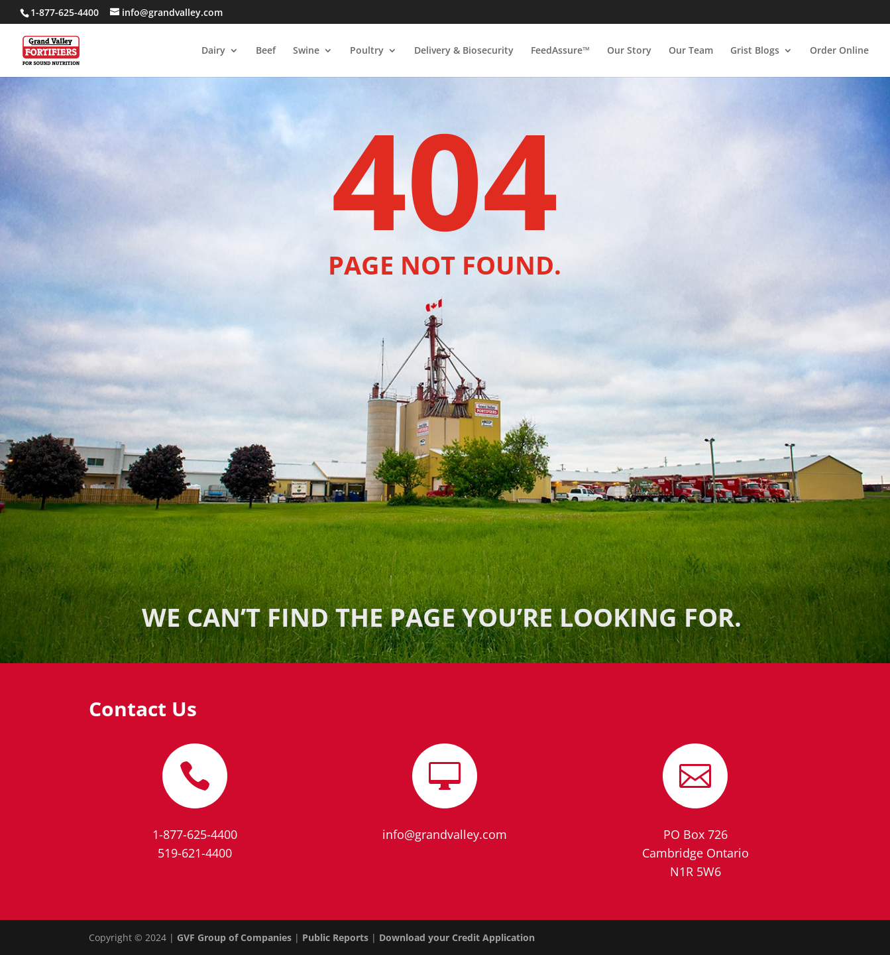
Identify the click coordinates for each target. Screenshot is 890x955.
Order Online (839, 51)
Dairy (213, 51)
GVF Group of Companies (234, 937)
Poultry (367, 51)
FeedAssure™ (560, 51)
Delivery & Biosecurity (464, 51)
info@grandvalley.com (444, 834)
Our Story (629, 51)
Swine (306, 51)
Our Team (691, 51)
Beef (266, 51)
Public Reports (335, 937)
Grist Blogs (754, 51)
